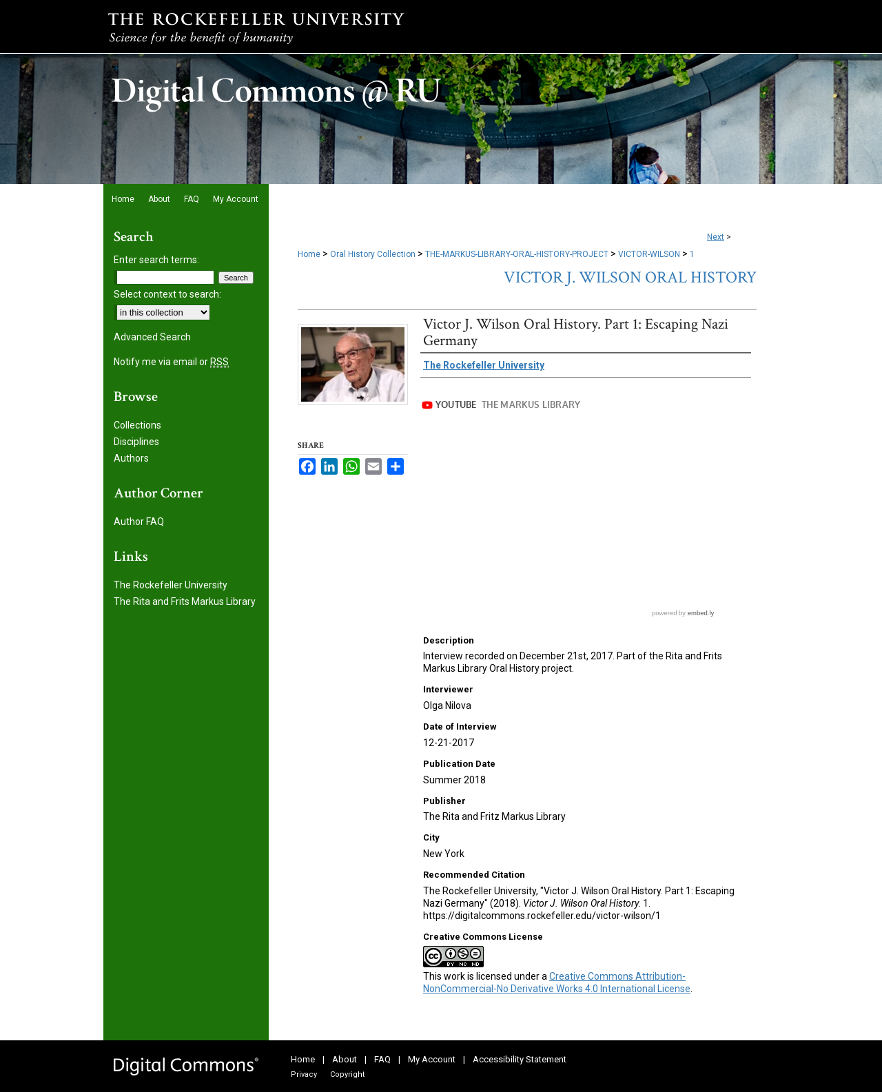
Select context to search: (167, 294)
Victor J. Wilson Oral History (630, 277)
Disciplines (136, 441)
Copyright (347, 1074)
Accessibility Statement (519, 1059)
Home (309, 254)
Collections (137, 425)
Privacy (304, 1074)
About (344, 1059)
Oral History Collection (373, 254)
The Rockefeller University (170, 584)
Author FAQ (139, 521)
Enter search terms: (156, 259)
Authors (131, 458)
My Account (431, 1059)
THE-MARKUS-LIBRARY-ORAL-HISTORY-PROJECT (516, 254)
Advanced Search (152, 336)
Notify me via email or (171, 361)
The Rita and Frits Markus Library (185, 601)
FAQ (382, 1059)
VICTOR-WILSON (649, 254)
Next (715, 237)
